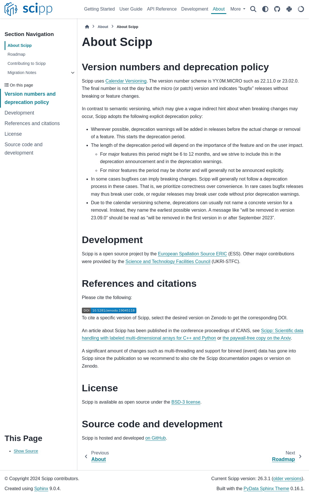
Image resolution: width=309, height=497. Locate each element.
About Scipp (19, 45)
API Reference (162, 9)
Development (194, 9)
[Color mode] (265, 9)
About (219, 9)
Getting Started (99, 9)
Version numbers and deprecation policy (30, 98)
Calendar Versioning (125, 81)
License (13, 134)
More (236, 9)
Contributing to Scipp (26, 63)
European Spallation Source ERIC (192, 253)
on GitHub (155, 438)
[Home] (87, 27)
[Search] (253, 9)
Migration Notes (21, 72)
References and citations (32, 123)
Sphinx (41, 488)
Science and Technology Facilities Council (168, 261)
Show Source (26, 451)
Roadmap (16, 54)
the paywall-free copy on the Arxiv (256, 338)
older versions (287, 478)
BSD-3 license (185, 402)
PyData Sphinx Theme (266, 488)
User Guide (130, 9)
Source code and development (24, 149)
